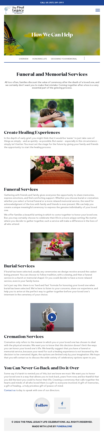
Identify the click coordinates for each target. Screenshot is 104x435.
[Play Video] (52, 317)
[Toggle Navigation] (84, 58)
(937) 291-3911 (56, 3)
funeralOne (64, 426)
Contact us (10, 390)
